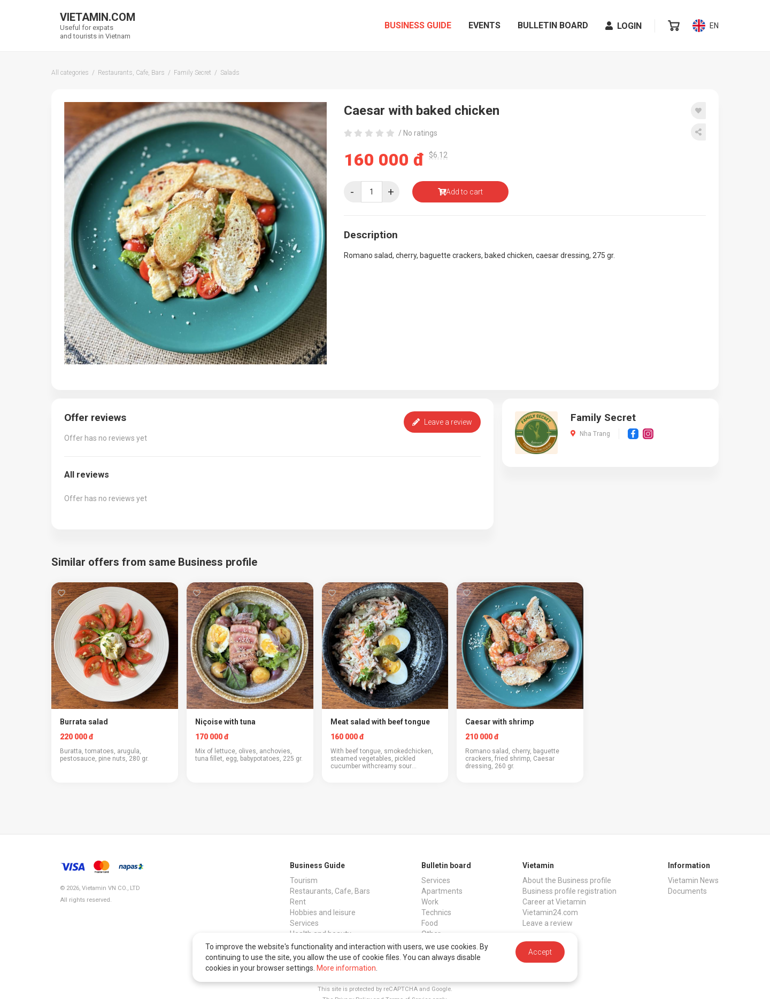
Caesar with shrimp (499, 721)
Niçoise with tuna (225, 721)
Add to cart (460, 192)
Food (429, 923)
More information (346, 968)
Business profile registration (569, 891)
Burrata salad (84, 721)
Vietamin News (693, 880)
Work (429, 901)
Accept (540, 952)
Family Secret (603, 417)
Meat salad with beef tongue (380, 721)
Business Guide (417, 25)
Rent (298, 901)
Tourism (304, 880)
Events (484, 25)
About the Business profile (566, 880)
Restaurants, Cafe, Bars (330, 891)
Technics (436, 912)
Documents (687, 891)
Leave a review (442, 422)
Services (304, 923)
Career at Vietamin (554, 901)
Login (623, 26)
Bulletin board (553, 25)
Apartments (442, 891)
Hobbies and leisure (323, 912)
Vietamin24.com (550, 912)
